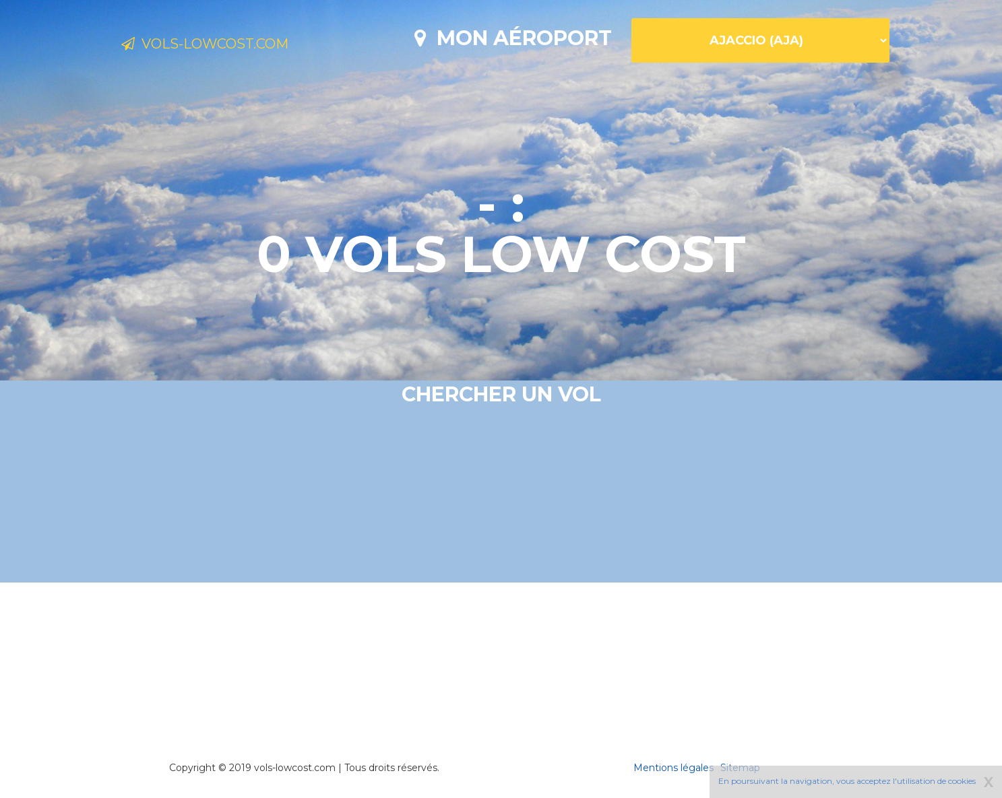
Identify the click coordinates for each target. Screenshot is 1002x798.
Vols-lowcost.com (230, 45)
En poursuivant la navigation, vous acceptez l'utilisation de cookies (847, 781)
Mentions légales (673, 768)
